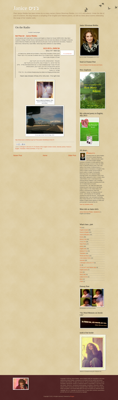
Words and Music (30, 148)
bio (80, 265)
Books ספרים (39, 146)
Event (81, 272)
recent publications (85, 234)
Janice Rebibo (26, 36)
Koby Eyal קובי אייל (67, 53)
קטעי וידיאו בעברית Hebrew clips (88, 267)
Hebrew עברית (83, 251)
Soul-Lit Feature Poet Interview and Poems (91, 65)
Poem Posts (83, 244)
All (34, 146)
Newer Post (17, 155)
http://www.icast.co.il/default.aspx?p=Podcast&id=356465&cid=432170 (34, 140)
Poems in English (84, 232)
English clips (83, 248)
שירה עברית (39, 148)
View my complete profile (86, 204)
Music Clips (83, 274)
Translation (23, 148)
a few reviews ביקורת (85, 258)
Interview (59, 146)
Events (54, 146)
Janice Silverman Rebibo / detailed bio (90, 212)
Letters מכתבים (84, 277)
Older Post (72, 155)
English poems (83, 269)
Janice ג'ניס (26, 8)
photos (64, 146)
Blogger (72, 396)
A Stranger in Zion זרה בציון (26, 146)
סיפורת (81, 281)
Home (45, 155)
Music (81, 279)
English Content (47, 146)
